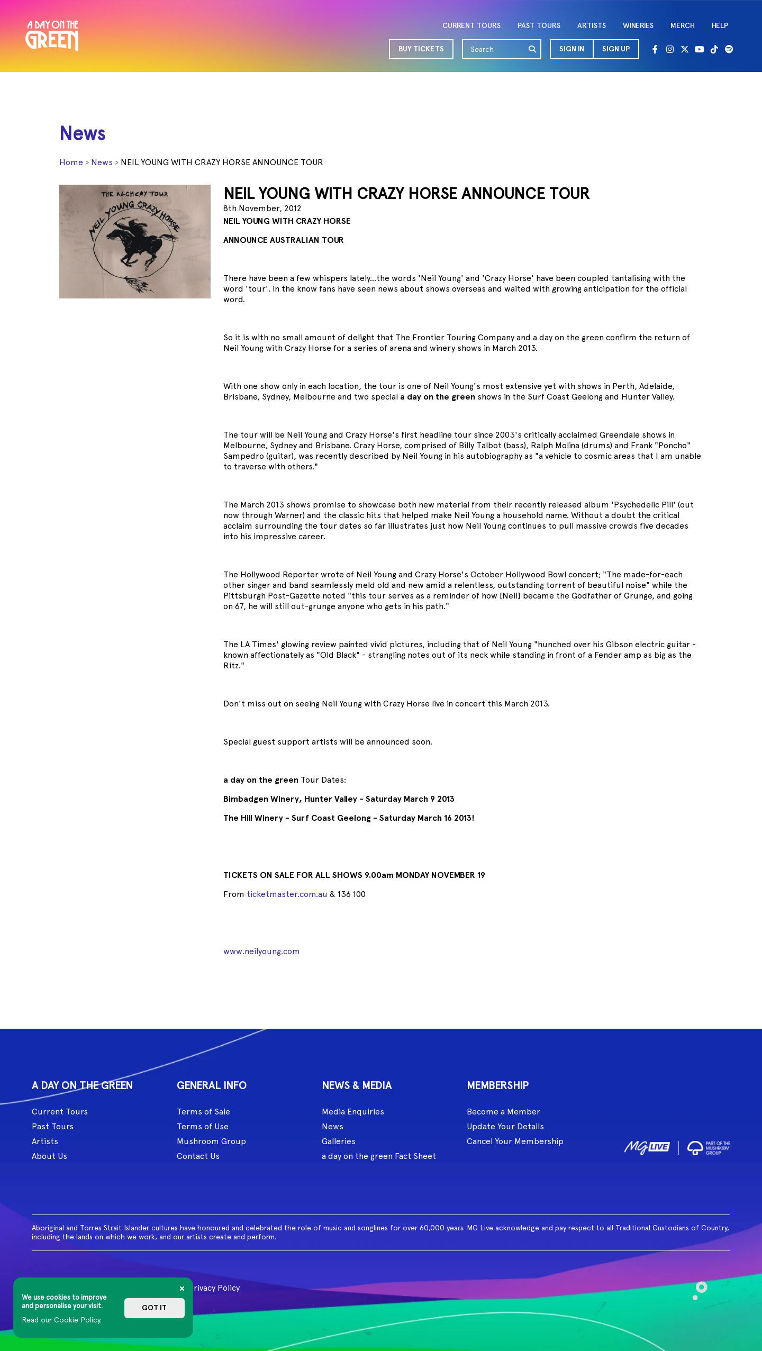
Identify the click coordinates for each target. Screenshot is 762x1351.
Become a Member (503, 1112)
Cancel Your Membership (515, 1141)
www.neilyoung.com (261, 951)
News (102, 162)
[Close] (182, 1288)
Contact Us (198, 1156)
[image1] (647, 1146)
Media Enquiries (353, 1112)
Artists (45, 1141)
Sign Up (616, 48)
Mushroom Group (211, 1141)
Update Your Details (505, 1126)
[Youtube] (699, 49)
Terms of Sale (203, 1112)
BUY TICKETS (421, 48)
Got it (154, 1307)
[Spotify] (729, 49)
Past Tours (53, 1126)
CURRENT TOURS (471, 25)
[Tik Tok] (714, 49)
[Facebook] (655, 49)
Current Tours (60, 1112)
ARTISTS (591, 25)
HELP (720, 25)
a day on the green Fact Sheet (379, 1156)
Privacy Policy (214, 1288)
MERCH (682, 25)
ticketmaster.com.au (287, 894)
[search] (532, 49)
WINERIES (638, 25)
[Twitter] (684, 49)
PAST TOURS (539, 25)
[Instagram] (670, 49)
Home (71, 162)
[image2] (708, 1146)
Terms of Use (203, 1126)
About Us (49, 1156)
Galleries (339, 1141)
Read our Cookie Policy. (62, 1320)
